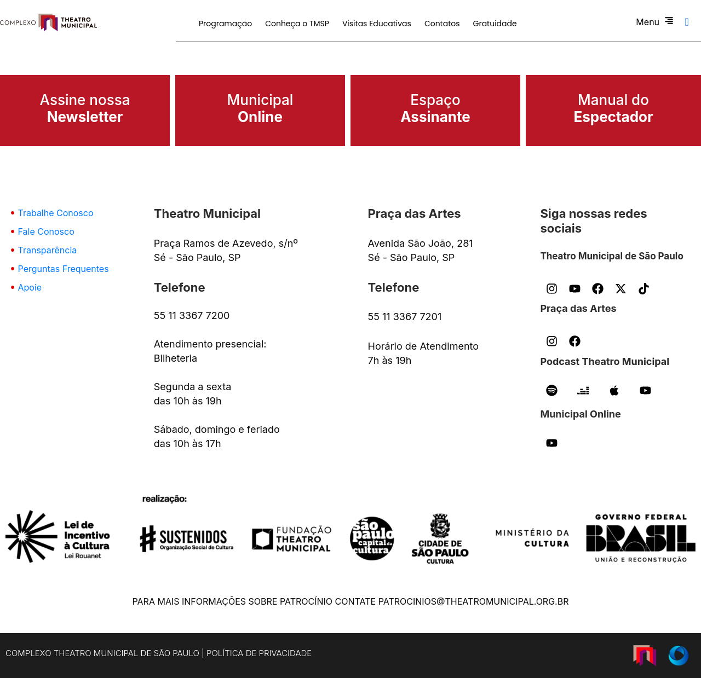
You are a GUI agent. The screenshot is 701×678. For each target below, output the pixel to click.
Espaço (435, 108)
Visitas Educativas (376, 23)
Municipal (260, 108)
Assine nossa (85, 108)
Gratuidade (495, 23)
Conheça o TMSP (297, 23)
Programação (225, 23)
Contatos (442, 23)
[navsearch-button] (687, 22)
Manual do (613, 108)
